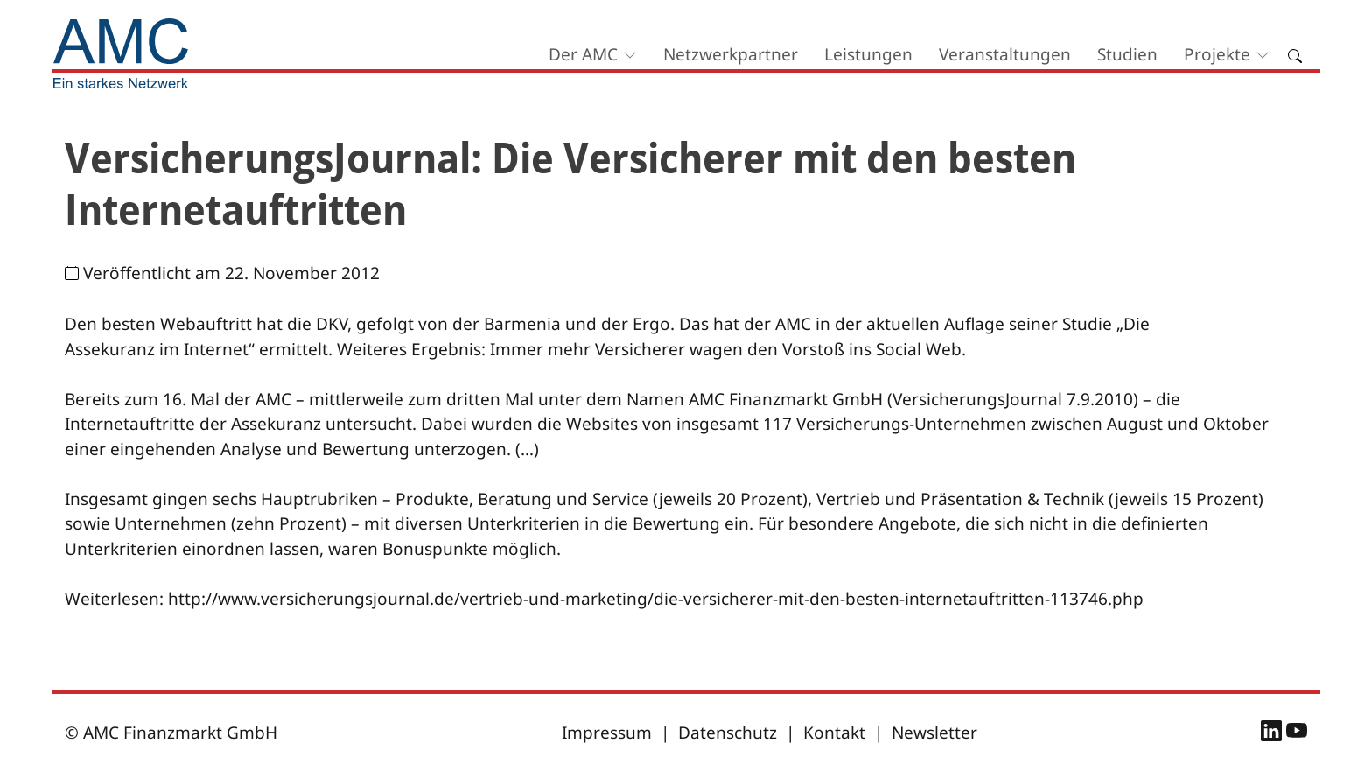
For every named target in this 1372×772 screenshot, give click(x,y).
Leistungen (868, 54)
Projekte (1217, 54)
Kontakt (834, 732)
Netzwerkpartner (730, 54)
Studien (1127, 54)
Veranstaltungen (1005, 54)
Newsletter (934, 732)
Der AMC (583, 54)
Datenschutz (727, 732)
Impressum (607, 732)
